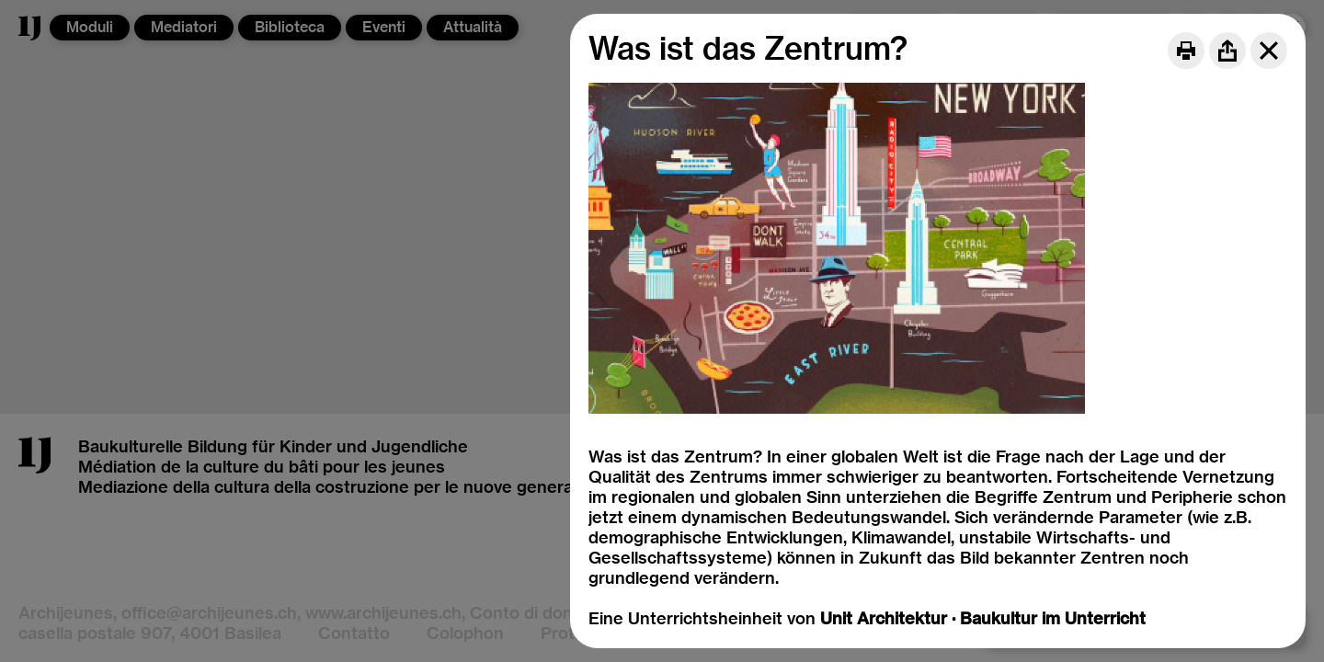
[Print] (1186, 50)
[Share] (1227, 50)
